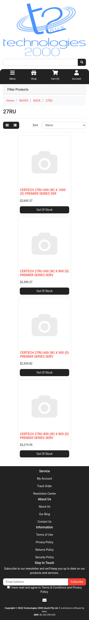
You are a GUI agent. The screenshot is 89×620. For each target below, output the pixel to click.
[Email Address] (35, 581)
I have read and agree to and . (44, 589)
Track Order (44, 486)
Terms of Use (44, 534)
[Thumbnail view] (7, 125)
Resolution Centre (44, 493)
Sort (35, 125)
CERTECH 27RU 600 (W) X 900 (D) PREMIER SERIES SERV (44, 354)
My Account (44, 478)
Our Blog (44, 514)
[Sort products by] (64, 125)
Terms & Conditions (53, 587)
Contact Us (45, 521)
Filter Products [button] (17, 89)
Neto (44, 611)
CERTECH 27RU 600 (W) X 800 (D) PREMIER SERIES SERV (44, 273)
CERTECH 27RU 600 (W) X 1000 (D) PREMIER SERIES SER (43, 192)
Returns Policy (44, 549)
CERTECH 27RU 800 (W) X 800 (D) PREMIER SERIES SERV (44, 436)
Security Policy (44, 557)
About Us (44, 506)
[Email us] (44, 600)
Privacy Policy (44, 542)
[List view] (15, 125)
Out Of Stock (45, 209)
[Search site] (82, 62)
